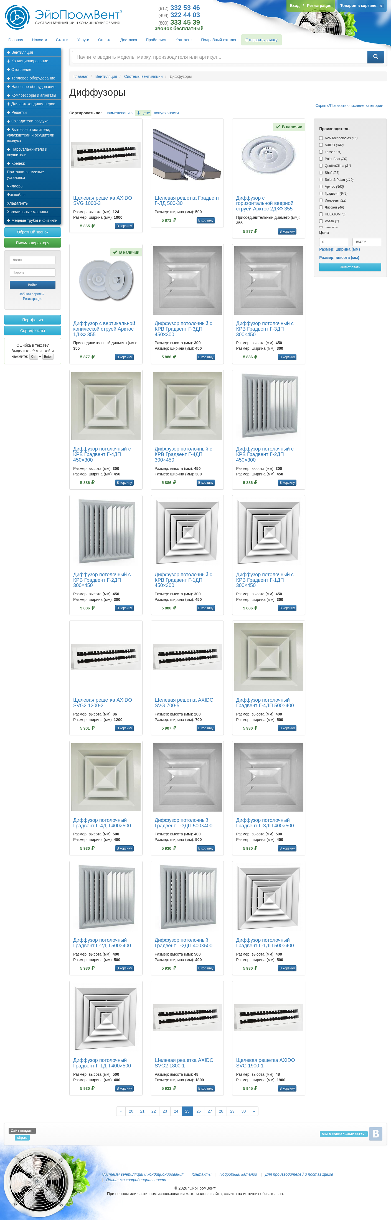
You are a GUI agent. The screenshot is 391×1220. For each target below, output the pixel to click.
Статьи (62, 40)
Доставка (128, 40)
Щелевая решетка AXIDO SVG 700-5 (184, 702)
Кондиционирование (27, 61)
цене (143, 113)
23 (165, 1111)
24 (176, 1111)
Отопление (19, 69)
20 (131, 1111)
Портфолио (32, 320)
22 (153, 1111)
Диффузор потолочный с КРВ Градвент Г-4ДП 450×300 (102, 454)
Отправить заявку (261, 40)
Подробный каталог (219, 40)
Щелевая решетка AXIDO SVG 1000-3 (102, 200)
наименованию (119, 113)
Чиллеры (15, 186)
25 (187, 1111)
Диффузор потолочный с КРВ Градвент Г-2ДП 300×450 (102, 580)
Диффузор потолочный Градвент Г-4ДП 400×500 (102, 822)
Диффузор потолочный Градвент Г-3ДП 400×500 (265, 822)
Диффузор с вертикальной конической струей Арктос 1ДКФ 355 (104, 329)
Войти (32, 285)
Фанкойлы (16, 194)
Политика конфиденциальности (136, 1180)
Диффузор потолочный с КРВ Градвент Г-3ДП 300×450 (264, 329)
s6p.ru (22, 1137)
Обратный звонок (32, 232)
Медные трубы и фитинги (32, 220)
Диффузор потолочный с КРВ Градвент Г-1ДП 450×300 (183, 580)
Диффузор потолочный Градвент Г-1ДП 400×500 (102, 1063)
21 (142, 1111)
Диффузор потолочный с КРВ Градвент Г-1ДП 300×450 (264, 580)
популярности (166, 113)
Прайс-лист (156, 40)
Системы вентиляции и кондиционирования (143, 1174)
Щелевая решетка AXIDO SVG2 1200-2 (102, 702)
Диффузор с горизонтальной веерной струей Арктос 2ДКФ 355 (264, 203)
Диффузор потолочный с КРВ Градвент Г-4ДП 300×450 (183, 454)
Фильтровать (350, 267)
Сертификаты (32, 330)
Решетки (17, 112)
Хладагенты (18, 203)
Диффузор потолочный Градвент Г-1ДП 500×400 (265, 942)
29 (232, 1111)
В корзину (124, 226)
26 (198, 1111)
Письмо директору (32, 243)
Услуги (83, 40)
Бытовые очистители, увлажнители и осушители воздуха (30, 135)
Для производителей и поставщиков (299, 1174)
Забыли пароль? (31, 294)
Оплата (104, 40)
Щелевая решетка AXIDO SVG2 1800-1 (184, 1063)
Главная (15, 40)
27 (210, 1111)
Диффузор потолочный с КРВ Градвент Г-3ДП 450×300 (183, 329)
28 (221, 1111)
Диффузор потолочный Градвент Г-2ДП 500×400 (102, 942)
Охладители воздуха (28, 121)
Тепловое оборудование (31, 78)
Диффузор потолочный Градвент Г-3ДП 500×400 (183, 822)
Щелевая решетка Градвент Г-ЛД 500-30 (187, 200)
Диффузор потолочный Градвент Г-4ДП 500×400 (265, 702)
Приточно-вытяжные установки (25, 175)
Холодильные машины (27, 212)
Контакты (184, 40)
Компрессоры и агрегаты (31, 95)
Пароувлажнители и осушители (27, 152)
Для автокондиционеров (31, 104)
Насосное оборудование (31, 86)
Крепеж (16, 163)
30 (244, 1111)
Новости (39, 40)
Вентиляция (20, 52)
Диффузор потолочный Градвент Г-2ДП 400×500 (183, 942)
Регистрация (32, 299)
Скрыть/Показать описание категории (349, 105)
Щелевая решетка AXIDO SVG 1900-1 (265, 1063)
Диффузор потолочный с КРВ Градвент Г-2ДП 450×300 (264, 454)
